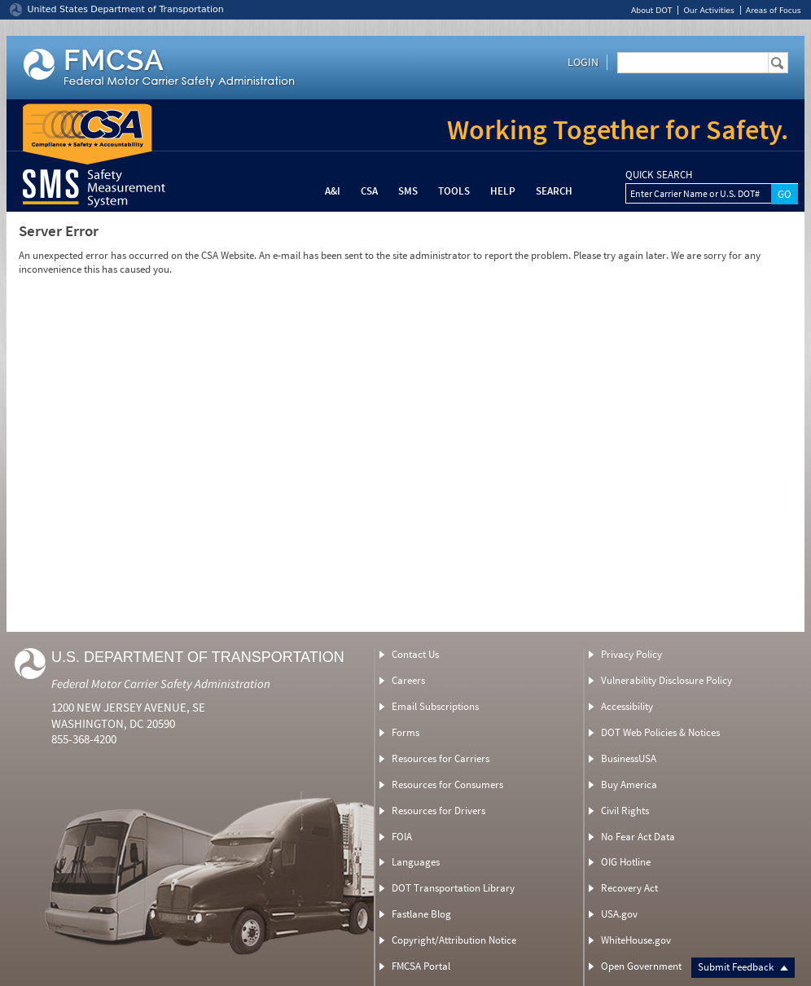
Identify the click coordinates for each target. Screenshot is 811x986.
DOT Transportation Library (453, 888)
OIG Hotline (626, 862)
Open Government (641, 966)
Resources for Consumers (447, 784)
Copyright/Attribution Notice (454, 940)
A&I (332, 191)
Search (554, 191)
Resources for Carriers (440, 758)
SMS (408, 191)
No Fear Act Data (638, 837)
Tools (454, 191)
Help (502, 191)
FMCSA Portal (421, 966)
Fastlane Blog (421, 914)
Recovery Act (629, 888)
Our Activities (708, 10)
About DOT (652, 10)
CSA (369, 191)
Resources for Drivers (438, 810)
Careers (408, 680)
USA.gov (619, 914)
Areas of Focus (773, 10)
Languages (416, 862)
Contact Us (415, 654)
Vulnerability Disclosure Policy (666, 680)
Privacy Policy (631, 654)
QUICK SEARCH (658, 175)
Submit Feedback (743, 967)
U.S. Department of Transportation (197, 657)
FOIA (402, 837)
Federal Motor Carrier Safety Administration (160, 683)
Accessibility (627, 706)
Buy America (629, 784)
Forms (405, 732)
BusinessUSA (628, 758)
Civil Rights (625, 810)
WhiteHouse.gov (636, 940)
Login (583, 62)
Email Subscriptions (435, 706)
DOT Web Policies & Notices (660, 732)
